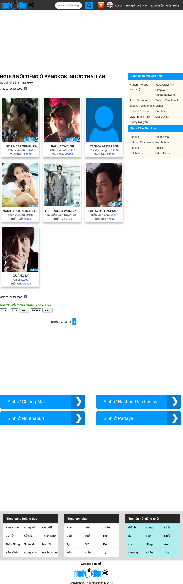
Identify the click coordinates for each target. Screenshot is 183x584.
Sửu (87, 497)
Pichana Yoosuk (139, 104)
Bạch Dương (50, 506)
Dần (105, 497)
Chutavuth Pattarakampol (105, 204)
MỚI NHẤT (172, 5)
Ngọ (69, 481)
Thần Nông (13, 497)
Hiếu (167, 489)
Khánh (150, 506)
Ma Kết (46, 497)
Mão (69, 506)
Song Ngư (30, 506)
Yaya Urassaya (164, 78)
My (129, 489)
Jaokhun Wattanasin (142, 99)
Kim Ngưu (12, 481)
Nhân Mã (29, 497)
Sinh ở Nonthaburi (25, 399)
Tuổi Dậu (104, 147)
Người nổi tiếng (9, 76)
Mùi (87, 481)
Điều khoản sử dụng (91, 543)
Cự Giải (47, 481)
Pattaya (134, 141)
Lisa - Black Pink (140, 110)
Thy (166, 506)
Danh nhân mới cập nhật (146, 69)
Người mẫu (157, 5)
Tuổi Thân (21, 147)
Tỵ (104, 506)
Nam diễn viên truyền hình (63, 208)
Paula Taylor (62, 140)
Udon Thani (162, 146)
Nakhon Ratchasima (142, 135)
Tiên (149, 489)
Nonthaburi (162, 135)
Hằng (149, 497)
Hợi (105, 489)
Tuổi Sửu (21, 277)
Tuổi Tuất (62, 147)
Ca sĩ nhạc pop (104, 143)
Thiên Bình (49, 489)
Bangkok (27, 76)
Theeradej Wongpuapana (63, 204)
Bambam (161, 104)
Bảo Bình (12, 506)
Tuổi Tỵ (63, 212)
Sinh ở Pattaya (118, 399)
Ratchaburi (136, 146)
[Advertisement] (89, 37)
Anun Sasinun (138, 93)
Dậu (69, 489)
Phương (133, 506)
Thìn (88, 506)
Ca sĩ (118, 5)
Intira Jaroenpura (21, 140)
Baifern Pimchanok (167, 93)
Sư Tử (9, 489)
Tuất (87, 489)
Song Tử (29, 481)
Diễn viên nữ (20, 143)
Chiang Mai (162, 130)
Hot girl (130, 5)
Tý (68, 497)
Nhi (130, 497)
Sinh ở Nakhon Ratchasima (131, 383)
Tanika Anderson (104, 140)
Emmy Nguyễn (139, 115)
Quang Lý (21, 269)
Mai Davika (162, 110)
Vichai (159, 99)
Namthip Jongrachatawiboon (21, 204)
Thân (106, 481)
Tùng (149, 481)
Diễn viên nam (104, 208)
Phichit (159, 141)
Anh (167, 497)
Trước (54, 315)
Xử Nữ (28, 489)
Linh (167, 481)
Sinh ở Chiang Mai (26, 383)
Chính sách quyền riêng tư (91, 563)
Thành (132, 481)
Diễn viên (142, 5)
